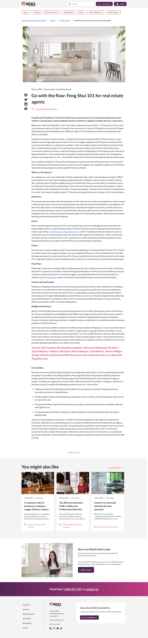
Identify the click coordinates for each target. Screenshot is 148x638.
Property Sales (64, 20)
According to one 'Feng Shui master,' (64, 231)
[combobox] (81, 4)
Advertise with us (74, 452)
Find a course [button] (86, 570)
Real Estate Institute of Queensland (33, 20)
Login (120, 4)
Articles (52, 20)
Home (26, 12)
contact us (92, 589)
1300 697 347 (73, 589)
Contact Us (104, 4)
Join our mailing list (89, 617)
